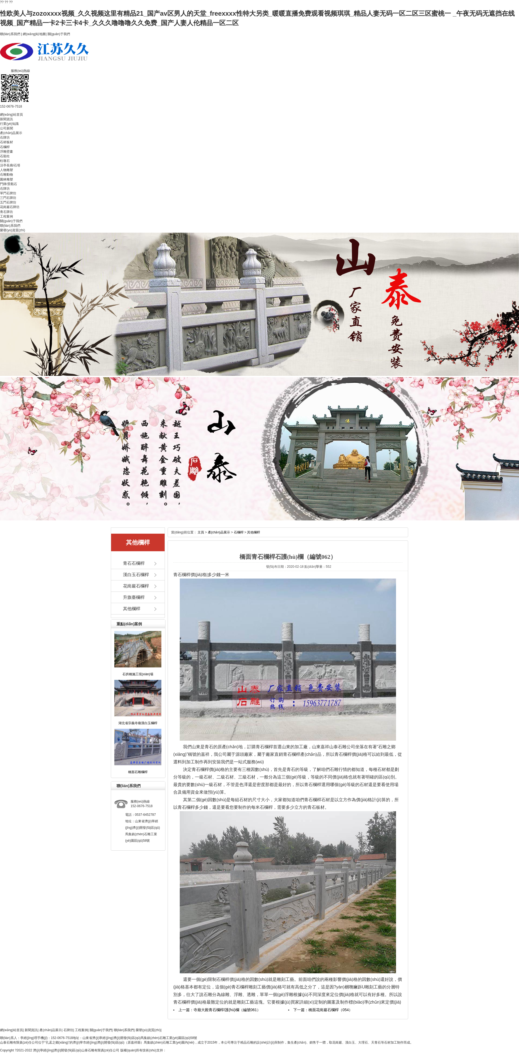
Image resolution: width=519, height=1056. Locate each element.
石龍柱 (5, 156)
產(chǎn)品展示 (11, 133)
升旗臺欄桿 (134, 597)
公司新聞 (6, 128)
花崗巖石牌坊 (9, 207)
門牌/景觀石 (8, 184)
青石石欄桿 (134, 563)
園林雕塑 (6, 179)
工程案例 (6, 216)
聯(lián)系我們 (10, 34)
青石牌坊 (6, 212)
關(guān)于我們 (59, 34)
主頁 (201, 532)
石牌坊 (5, 137)
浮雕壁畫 (6, 151)
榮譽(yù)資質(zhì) (12, 230)
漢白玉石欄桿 (136, 574)
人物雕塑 (6, 170)
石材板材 (6, 142)
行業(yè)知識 (9, 124)
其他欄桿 (131, 608)
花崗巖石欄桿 (136, 586)
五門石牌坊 (8, 202)
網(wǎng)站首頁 (11, 114)
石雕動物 (6, 174)
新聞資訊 (6, 119)
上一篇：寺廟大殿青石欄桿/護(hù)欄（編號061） (219, 1010)
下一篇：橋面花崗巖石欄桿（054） (322, 1010)
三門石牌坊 (8, 198)
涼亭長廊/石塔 (10, 165)
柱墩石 (5, 161)
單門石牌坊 (8, 193)
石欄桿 (5, 147)
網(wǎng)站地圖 (34, 34)
